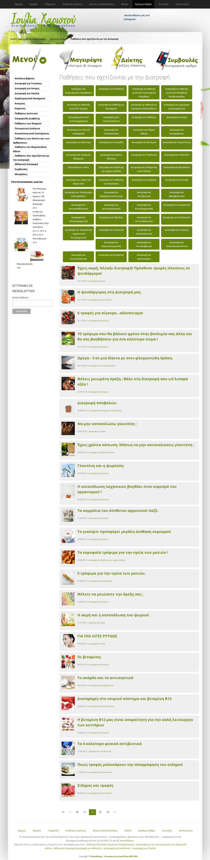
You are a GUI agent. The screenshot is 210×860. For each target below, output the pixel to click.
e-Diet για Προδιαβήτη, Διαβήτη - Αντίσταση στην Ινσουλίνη (41, 219)
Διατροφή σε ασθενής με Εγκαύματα (111, 106)
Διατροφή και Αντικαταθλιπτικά (78, 206)
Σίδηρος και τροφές (95, 785)
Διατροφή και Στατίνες (177, 229)
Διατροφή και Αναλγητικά (176, 217)
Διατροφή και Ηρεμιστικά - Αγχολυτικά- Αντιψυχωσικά (78, 233)
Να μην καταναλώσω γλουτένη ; (107, 423)
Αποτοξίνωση (39, 238)
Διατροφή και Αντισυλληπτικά (143, 219)
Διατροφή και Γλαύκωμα (144, 154)
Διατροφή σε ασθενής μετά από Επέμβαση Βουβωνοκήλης (176, 92)
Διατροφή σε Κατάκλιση (111, 88)
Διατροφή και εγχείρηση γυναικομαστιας (177, 106)
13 (100, 812)
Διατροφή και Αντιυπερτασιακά (111, 206)
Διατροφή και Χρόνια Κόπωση (111, 156)
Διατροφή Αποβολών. (97, 402)
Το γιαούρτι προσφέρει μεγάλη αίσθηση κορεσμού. (124, 531)
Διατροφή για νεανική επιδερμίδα (78, 131)
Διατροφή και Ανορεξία (111, 142)
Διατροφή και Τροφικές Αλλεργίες (78, 156)
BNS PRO (133, 856)
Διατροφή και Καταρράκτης (177, 131)
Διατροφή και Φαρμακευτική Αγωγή (111, 194)
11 (84, 812)
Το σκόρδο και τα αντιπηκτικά (105, 677)
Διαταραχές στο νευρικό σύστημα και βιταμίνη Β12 (124, 698)
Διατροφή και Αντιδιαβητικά (144, 244)
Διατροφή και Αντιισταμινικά (144, 231)
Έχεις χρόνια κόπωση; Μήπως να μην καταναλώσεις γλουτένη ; (135, 444)
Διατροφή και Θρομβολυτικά (176, 194)
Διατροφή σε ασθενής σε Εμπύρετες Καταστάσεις (144, 106)
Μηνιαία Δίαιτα (24, 263)
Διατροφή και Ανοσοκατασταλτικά (176, 244)
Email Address (20, 297)
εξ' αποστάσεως (125, 840)
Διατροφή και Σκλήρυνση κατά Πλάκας (144, 169)
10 (77, 812)
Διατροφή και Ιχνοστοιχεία (144, 256)
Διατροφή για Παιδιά (144, 848)
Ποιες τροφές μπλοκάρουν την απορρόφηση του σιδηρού (130, 764)
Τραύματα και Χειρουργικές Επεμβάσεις (78, 90)
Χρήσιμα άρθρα (58, 38)
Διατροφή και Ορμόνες (111, 217)
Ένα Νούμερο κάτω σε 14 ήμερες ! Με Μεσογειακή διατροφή (39, 196)
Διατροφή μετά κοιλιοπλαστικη (111, 119)
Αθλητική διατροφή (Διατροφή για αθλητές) (77, 848)
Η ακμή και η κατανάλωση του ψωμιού (113, 614)
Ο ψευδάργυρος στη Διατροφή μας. (109, 291)
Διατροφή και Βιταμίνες (111, 254)
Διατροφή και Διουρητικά (176, 204)
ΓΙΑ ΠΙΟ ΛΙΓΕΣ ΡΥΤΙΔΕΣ (97, 635)
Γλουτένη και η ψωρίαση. (101, 465)
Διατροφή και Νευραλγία (177, 167)
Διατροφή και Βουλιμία (144, 142)
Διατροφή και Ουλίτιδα (176, 154)
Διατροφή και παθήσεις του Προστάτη (111, 181)
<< (63, 812)
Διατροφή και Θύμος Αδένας (144, 131)
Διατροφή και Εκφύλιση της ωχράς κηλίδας (111, 169)
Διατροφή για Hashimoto (117, 848)
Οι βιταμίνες (89, 656)
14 (107, 812)
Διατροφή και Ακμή (177, 117)
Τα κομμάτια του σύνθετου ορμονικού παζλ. (118, 510)
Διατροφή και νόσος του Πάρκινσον (78, 181)
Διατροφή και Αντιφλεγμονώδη (144, 206)
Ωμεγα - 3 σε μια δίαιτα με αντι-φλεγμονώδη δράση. (125, 357)
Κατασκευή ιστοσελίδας (116, 856)
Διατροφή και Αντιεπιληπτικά (78, 256)
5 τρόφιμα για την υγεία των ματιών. (111, 573)
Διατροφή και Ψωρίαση (144, 179)
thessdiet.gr (96, 856)
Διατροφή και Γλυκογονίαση (111, 131)
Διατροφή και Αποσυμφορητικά (78, 219)
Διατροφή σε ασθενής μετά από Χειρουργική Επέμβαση (144, 92)
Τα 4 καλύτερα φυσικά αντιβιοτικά (109, 743)
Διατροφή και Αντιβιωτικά (144, 194)
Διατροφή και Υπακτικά (111, 229)
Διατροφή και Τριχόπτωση (177, 142)
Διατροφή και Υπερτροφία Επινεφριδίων (78, 194)
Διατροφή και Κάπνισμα (78, 142)
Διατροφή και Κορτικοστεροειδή (111, 244)
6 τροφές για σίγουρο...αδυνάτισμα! (110, 312)
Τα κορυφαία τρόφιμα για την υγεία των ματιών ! (122, 552)
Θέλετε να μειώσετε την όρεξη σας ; (110, 593)
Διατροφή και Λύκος (78, 167)
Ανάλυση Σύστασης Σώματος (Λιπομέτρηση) (110, 844)
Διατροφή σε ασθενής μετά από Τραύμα (78, 106)
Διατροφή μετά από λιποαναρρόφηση (78, 119)
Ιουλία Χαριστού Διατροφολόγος (28, 38)
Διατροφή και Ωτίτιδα (176, 179)
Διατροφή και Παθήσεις (144, 117)
